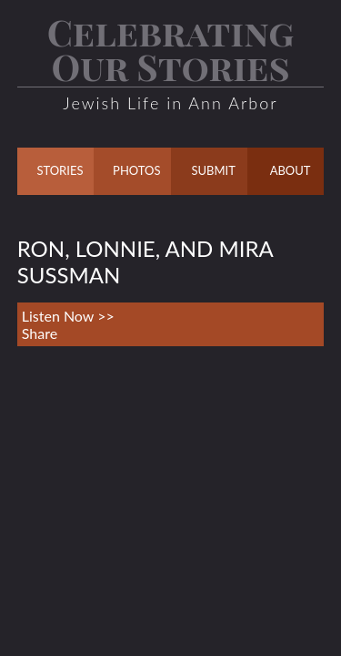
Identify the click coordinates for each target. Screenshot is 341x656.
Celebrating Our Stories (171, 48)
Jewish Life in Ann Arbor (170, 103)
